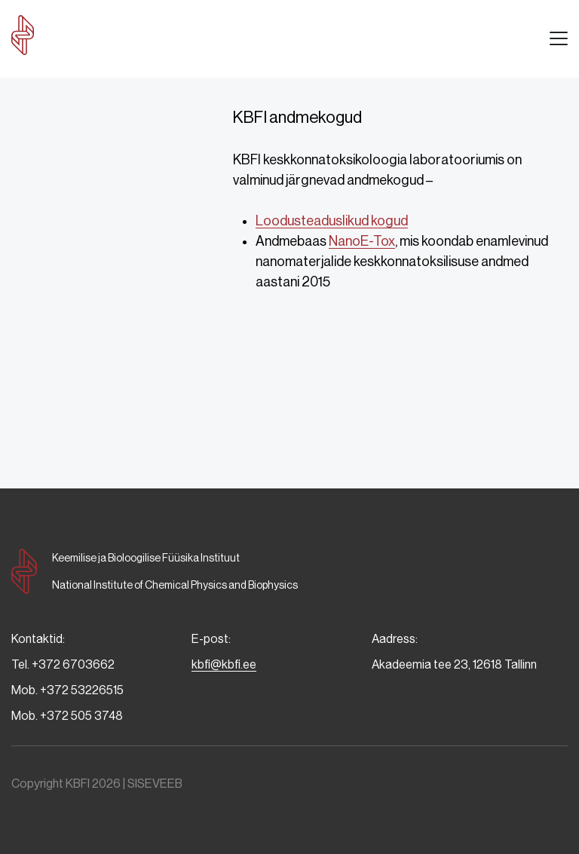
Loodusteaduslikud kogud (332, 220)
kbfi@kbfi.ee (223, 664)
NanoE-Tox (362, 241)
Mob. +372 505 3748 (67, 716)
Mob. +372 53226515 (67, 690)
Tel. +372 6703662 (63, 664)
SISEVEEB (154, 783)
